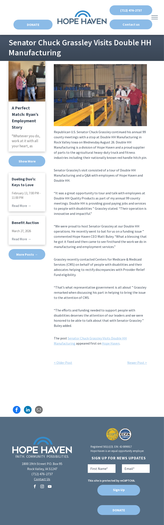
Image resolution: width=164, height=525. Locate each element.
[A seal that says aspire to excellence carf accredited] (112, 434)
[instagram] (42, 487)
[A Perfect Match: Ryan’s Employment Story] (27, 81)
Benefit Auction (25, 222)
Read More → (21, 206)
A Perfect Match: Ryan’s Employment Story (25, 117)
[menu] (154, 17)
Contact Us (42, 479)
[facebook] (34, 487)
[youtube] (49, 487)
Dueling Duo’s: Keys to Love (24, 182)
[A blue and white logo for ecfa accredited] (125, 434)
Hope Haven (111, 343)
